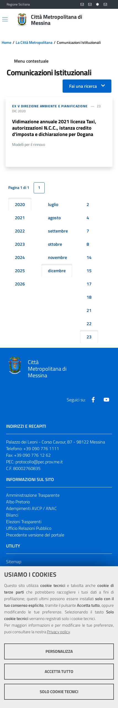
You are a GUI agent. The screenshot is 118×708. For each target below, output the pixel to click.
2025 (20, 270)
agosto (54, 217)
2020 (20, 204)
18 (89, 297)
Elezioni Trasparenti (23, 521)
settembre (58, 231)
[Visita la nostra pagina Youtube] (106, 399)
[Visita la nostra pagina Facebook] (93, 399)
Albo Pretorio (18, 501)
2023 (20, 244)
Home (6, 42)
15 (89, 270)
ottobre (55, 244)
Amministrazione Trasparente (33, 495)
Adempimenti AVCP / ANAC (31, 508)
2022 (20, 231)
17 (89, 283)
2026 (20, 283)
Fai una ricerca (83, 86)
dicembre (57, 270)
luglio (53, 204)
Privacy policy (58, 632)
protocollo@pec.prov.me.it (39, 461)
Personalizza (59, 651)
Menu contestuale (31, 61)
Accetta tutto (59, 671)
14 (89, 257)
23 (89, 336)
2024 (20, 257)
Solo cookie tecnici (59, 691)
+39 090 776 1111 (41, 448)
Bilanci (12, 515)
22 (89, 323)
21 (89, 310)
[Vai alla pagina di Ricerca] (108, 20)
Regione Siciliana (18, 4)
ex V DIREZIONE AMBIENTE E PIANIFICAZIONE (50, 106)
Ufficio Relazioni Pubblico (28, 528)
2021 (20, 217)
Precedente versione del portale (35, 534)
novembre (57, 257)
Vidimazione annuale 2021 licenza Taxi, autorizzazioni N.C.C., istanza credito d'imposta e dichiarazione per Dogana (54, 128)
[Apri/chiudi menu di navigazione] (5, 19)
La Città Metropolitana (34, 42)
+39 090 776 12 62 (32, 455)
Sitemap (13, 561)
